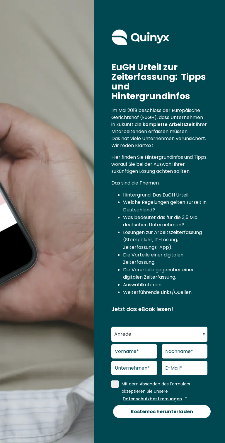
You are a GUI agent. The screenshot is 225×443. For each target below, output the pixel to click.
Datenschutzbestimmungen (152, 399)
